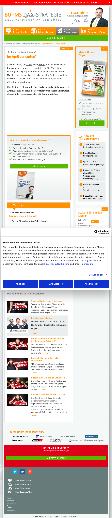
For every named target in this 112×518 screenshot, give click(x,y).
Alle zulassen (91, 283)
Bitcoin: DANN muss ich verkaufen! (48, 377)
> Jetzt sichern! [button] (56, 458)
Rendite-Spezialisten (41, 318)
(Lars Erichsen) (14, 64)
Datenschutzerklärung (58, 264)
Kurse (29, 64)
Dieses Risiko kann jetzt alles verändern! (45, 359)
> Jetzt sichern (39, 166)
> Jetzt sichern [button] (91, 123)
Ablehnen (20, 283)
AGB (8, 505)
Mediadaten (11, 510)
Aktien (37, 43)
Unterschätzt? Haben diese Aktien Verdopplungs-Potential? (48, 340)
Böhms (19, 31)
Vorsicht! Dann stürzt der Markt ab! (48, 394)
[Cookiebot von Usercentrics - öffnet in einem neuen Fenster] (96, 232)
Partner (9, 507)
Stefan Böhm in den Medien (90, 214)
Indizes (10, 68)
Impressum (87, 264)
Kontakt (9, 498)
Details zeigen (96, 275)
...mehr (54, 312)
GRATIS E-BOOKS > (56, 37)
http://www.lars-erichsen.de (23, 216)
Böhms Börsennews (24, 43)
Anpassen (56, 283)
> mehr (95, 221)
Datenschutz (11, 502)
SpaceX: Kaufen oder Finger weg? (47, 301)
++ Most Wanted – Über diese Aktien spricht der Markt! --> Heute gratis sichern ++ (56, 2)
